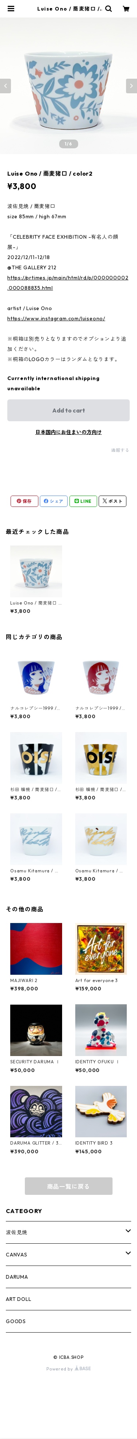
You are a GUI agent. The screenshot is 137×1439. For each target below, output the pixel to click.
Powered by (68, 1369)
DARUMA (17, 1277)
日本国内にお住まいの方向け (68, 432)
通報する (120, 450)
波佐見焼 (16, 1232)
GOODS (16, 1321)
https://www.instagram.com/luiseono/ (56, 318)
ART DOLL (18, 1299)
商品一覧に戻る (68, 1186)
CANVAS (16, 1254)
